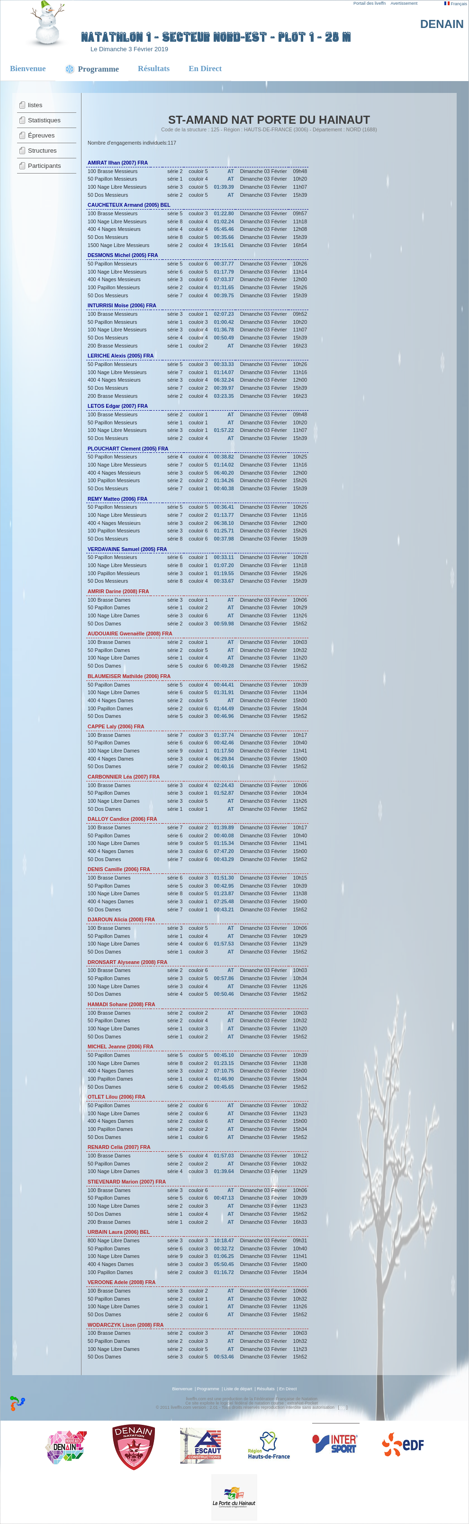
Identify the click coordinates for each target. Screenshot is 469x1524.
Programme (208, 1388)
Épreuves (41, 135)
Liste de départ (238, 1388)
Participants (44, 165)
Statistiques (44, 120)
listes (35, 105)
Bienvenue (28, 68)
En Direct (205, 68)
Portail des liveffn (369, 3)
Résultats (154, 68)
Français (455, 3)
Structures (42, 150)
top (342, 1407)
